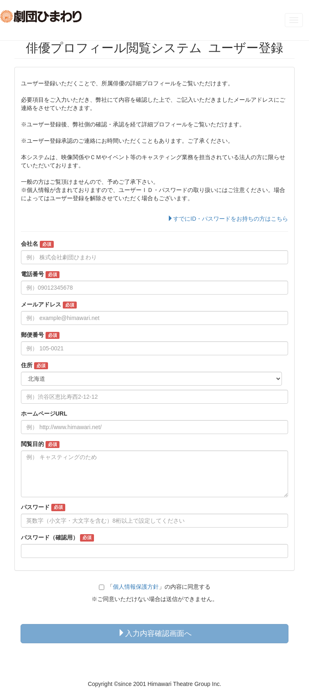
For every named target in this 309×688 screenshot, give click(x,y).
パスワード (43, 507)
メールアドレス (49, 305)
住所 (34, 365)
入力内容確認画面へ (155, 633)
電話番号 (40, 274)
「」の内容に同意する (155, 586)
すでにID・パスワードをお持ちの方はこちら (227, 218)
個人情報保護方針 (136, 586)
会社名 (37, 244)
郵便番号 (40, 335)
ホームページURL (44, 413)
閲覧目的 (40, 444)
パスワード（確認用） (57, 538)
